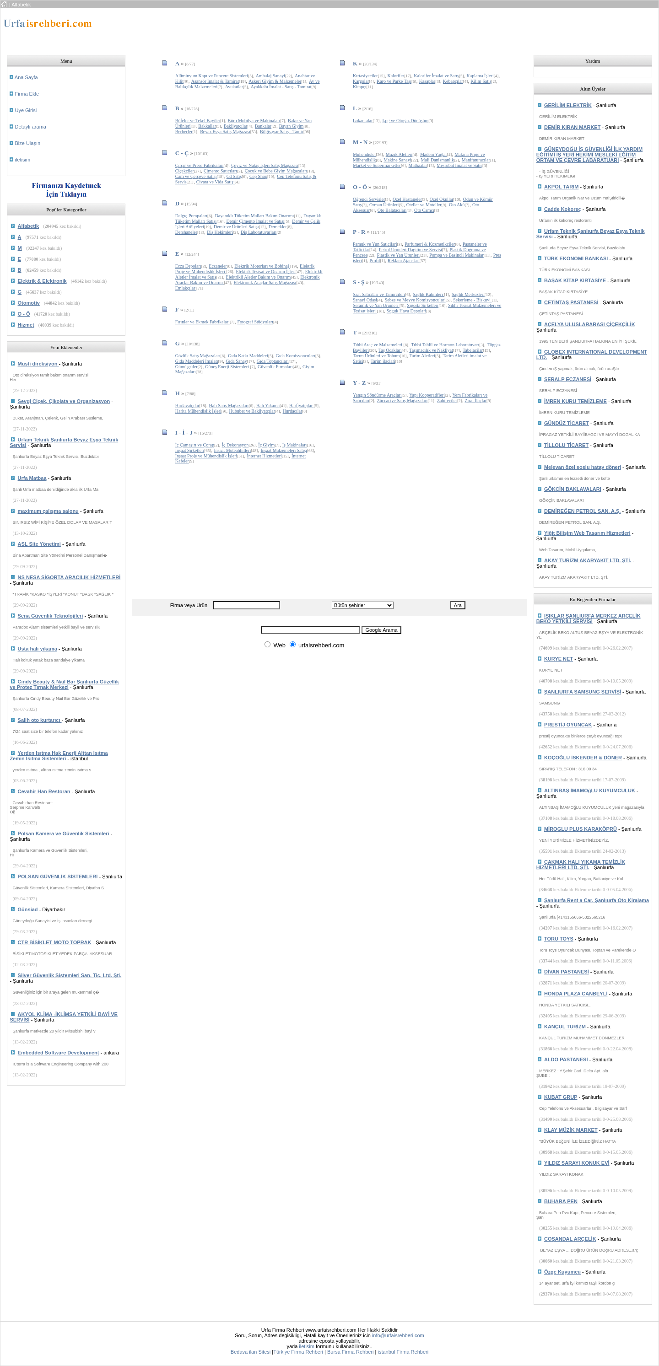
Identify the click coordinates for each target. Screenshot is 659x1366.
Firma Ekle (27, 94)
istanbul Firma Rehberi (403, 1352)
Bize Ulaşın (27, 143)
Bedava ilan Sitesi (250, 1352)
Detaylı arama (30, 126)
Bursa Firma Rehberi (350, 1352)
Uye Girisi (26, 110)
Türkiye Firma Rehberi (298, 1352)
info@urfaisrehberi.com (398, 1335)
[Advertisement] (300, 28)
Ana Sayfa (26, 77)
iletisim (22, 159)
